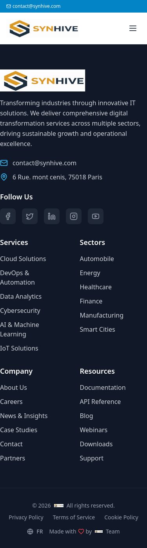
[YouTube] (95, 216)
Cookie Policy (121, 517)
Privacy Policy (26, 517)
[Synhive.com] (36, 28)
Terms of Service (74, 517)
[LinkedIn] (52, 216)
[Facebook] (8, 216)
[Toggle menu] (133, 28)
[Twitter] (30, 216)
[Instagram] (74, 216)
